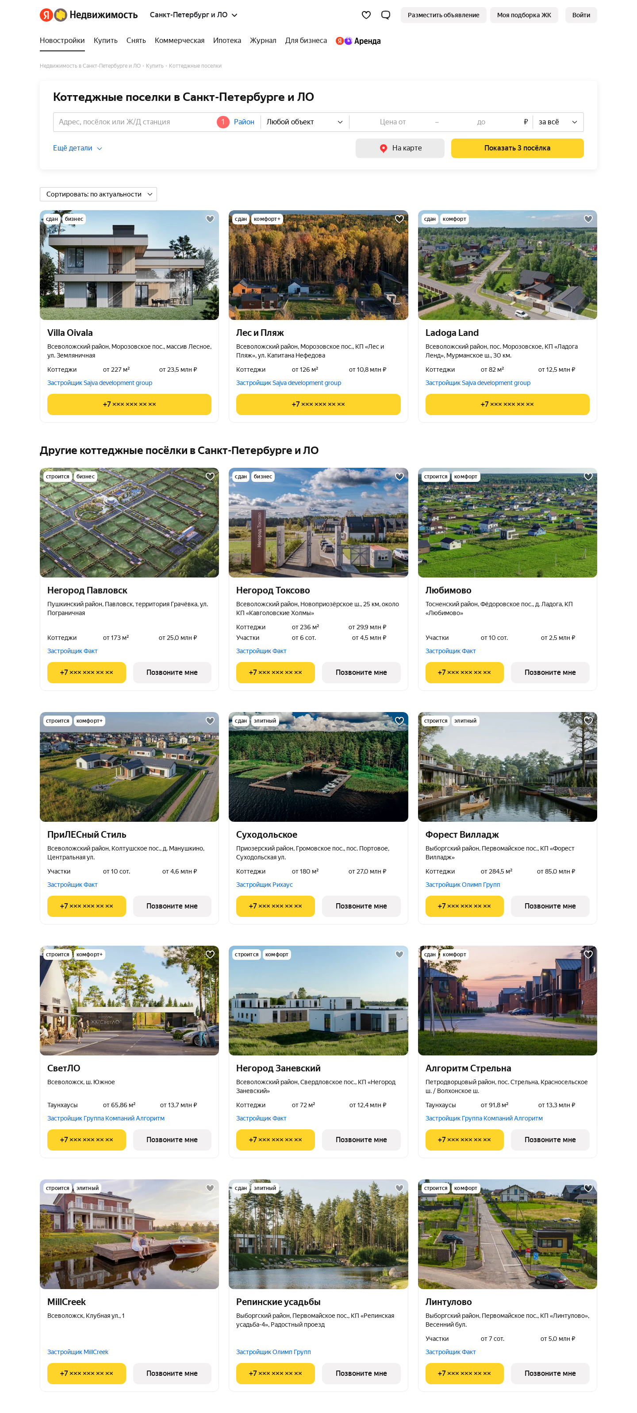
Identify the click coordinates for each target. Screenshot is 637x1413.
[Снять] (136, 40)
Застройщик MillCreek (77, 1351)
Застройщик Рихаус (264, 884)
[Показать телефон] (129, 404)
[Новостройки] (64, 40)
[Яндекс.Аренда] (355, 40)
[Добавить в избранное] (210, 219)
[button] (386, 15)
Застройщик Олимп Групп (463, 884)
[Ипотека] (227, 40)
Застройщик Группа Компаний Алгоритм (106, 1118)
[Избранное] (366, 15)
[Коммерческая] (179, 40)
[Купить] (105, 40)
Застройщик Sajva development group (99, 382)
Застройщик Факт (72, 651)
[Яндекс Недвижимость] (96, 15)
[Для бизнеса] (306, 40)
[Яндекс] (46, 15)
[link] (581, 15)
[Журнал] (263, 40)
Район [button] (244, 122)
